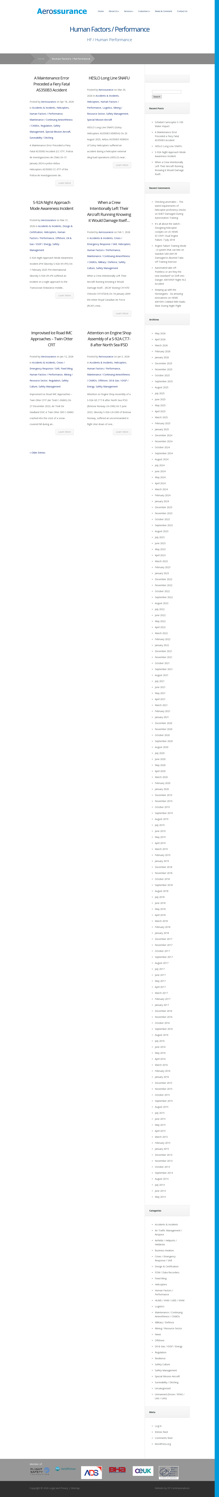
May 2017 (160, 981)
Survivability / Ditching (41, 137)
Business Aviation (164, 1250)
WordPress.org (163, 1444)
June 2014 (160, 1190)
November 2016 (163, 1016)
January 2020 (162, 789)
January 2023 (162, 573)
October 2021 (162, 663)
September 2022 (164, 597)
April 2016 (160, 1058)
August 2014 (161, 1178)
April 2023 (160, 555)
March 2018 (161, 921)
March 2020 (161, 777)
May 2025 (160, 405)
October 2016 (162, 1022)
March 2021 (161, 705)
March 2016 (161, 1064)
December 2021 (163, 651)
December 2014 (163, 1154)
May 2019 (160, 837)
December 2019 (163, 795)
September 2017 (164, 957)
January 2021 (162, 717)
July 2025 (160, 393)
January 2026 (162, 357)
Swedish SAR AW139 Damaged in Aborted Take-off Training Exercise (169, 257)
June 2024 (160, 471)
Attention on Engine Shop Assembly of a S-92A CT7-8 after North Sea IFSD (109, 338)
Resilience (160, 1358)
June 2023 (160, 543)
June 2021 (160, 687)
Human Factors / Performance (46, 113)
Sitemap (75, 1488)
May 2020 (160, 765)
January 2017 (162, 1004)
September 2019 (164, 813)
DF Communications (178, 1488)
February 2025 (162, 423)
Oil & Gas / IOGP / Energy (168, 1346)
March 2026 (161, 345)
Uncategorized (163, 1388)
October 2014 (162, 1166)
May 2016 (160, 1052)
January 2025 (162, 429)
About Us (114, 11)
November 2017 (163, 945)
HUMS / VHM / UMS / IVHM (169, 1300)
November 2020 (163, 729)
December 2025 (163, 363)
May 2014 (160, 1196)
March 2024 (161, 489)
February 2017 (162, 998)
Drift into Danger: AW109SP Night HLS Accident (170, 279)
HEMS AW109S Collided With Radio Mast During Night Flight (170, 301)
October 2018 (162, 879)
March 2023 (161, 561)
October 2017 (162, 951)
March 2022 (161, 633)
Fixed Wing (66, 368)
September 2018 (164, 885)
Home (101, 11)
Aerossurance (48, 101)
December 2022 (163, 579)
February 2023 (162, 567)
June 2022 (160, 615)
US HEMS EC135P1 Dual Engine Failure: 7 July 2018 (166, 235)
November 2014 (163, 1160)
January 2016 (162, 1076)
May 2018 (160, 909)
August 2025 (161, 387)
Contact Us (182, 11)
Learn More (64, 183)
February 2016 (162, 1070)
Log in (158, 1426)
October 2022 (162, 591)
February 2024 (162, 495)
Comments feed (163, 1438)
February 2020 (162, 783)
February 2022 (162, 639)
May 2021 (160, 693)
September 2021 (164, 669)
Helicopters (63, 107)
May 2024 (160, 477)
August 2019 (161, 819)
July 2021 (160, 681)
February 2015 (162, 1142)
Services (128, 11)
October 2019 (162, 807)
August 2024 (161, 459)
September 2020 (164, 741)
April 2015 (160, 1130)
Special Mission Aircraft (57, 131)
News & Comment (163, 11)
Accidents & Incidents (43, 107)
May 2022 (160, 621)
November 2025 (163, 369)
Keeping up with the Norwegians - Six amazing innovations (169, 293)
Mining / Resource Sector (168, 1328)
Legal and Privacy (58, 1488)
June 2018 (160, 903)
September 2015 (164, 1100)
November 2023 (163, 513)
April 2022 (160, 627)
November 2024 (163, 441)
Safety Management (117, 113)
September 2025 (164, 381)
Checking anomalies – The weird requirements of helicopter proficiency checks (170, 205)
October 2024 (162, 447)
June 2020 (160, 759)
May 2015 (160, 1124)
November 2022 (163, 585)
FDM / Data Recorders (167, 1272)
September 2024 (164, 453)
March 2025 (161, 417)
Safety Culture (162, 1364)
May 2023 (160, 549)
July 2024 (160, 465)
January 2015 (162, 1148)
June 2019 (160, 831)
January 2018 (162, 933)
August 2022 (161, 603)
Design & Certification (167, 1266)
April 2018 (160, 915)
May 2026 (160, 333)
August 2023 (161, 531)
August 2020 (161, 747)
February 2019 (162, 855)
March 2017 (161, 993)
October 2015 (162, 1094)
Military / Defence (107, 262)
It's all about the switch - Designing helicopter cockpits (168, 227)
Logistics (107, 107)
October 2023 (162, 519)
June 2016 (160, 1046)
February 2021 (162, 711)
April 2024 (160, 483)
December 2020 (163, 723)
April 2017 (160, 987)
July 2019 (160, 825)
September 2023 (164, 525)
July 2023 (160, 537)
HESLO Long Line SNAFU (109, 78)
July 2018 (160, 897)
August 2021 (161, 675)
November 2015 (163, 1088)
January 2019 (162, 861)
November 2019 (163, 801)
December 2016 (163, 1010)
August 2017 (161, 963)
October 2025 (162, 375)
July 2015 (160, 1112)
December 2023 (163, 507)
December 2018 (163, 867)
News (158, 1334)
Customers (144, 11)
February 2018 (162, 927)
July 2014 (160, 1184)
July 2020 (160, 753)
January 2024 (162, 501)
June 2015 (160, 1118)
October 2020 (162, 735)
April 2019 (160, 843)
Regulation (46, 125)
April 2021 (160, 699)
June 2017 (160, 975)
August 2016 (161, 1034)
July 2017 (160, 969)
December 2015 (163, 1082)
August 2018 (161, 891)
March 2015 (161, 1136)
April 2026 (160, 339)
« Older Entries (37, 452)
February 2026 (162, 351)
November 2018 (163, 873)
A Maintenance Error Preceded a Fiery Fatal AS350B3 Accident (51, 84)
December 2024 (163, 435)
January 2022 (162, 645)
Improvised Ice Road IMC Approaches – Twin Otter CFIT (52, 338)
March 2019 (161, 849)
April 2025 (160, 411)
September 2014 (164, 1172)
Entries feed (161, 1432)
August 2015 (161, 1106)
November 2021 (163, 657)
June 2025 (160, 399)
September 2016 (164, 1028)
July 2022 (160, 609)
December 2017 (163, 939)
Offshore (60, 238)
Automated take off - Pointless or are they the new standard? (168, 271)
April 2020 (160, 771)
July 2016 (160, 1040)
